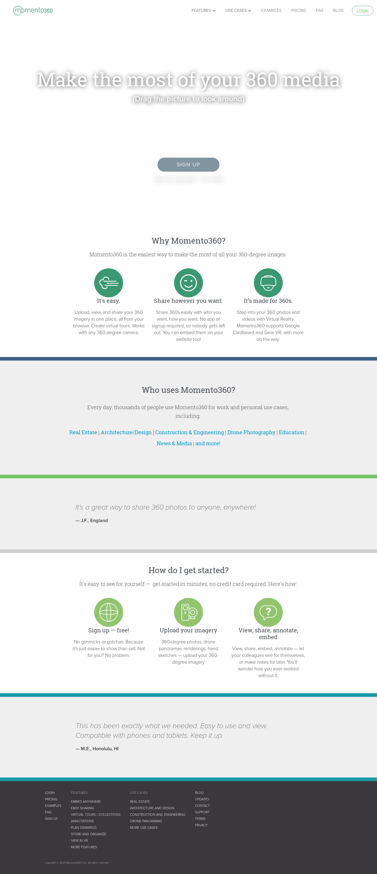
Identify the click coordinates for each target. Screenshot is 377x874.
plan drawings (84, 828)
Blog (338, 10)
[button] (204, 10)
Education (291, 432)
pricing (298, 10)
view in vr (79, 841)
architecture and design (152, 808)
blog (199, 793)
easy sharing (82, 808)
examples (271, 10)
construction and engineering (157, 815)
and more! (207, 443)
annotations (82, 821)
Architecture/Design (126, 432)
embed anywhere (86, 802)
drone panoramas (146, 821)
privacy (201, 825)
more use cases (143, 828)
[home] (32, 10)
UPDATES (202, 799)
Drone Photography (251, 432)
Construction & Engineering (189, 432)
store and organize (88, 834)
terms (200, 819)
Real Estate (83, 432)
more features (84, 847)
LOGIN (50, 793)
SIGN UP (51, 819)
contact (202, 806)
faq (319, 10)
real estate (140, 802)
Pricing (51, 799)
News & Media (174, 443)
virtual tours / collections (95, 815)
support (202, 812)
